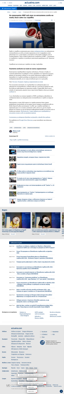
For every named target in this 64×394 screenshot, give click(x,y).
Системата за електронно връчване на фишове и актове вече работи (29, 117)
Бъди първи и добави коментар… (19, 140)
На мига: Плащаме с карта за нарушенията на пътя (27, 82)
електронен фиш (39, 51)
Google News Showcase (26, 120)
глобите (11, 91)
